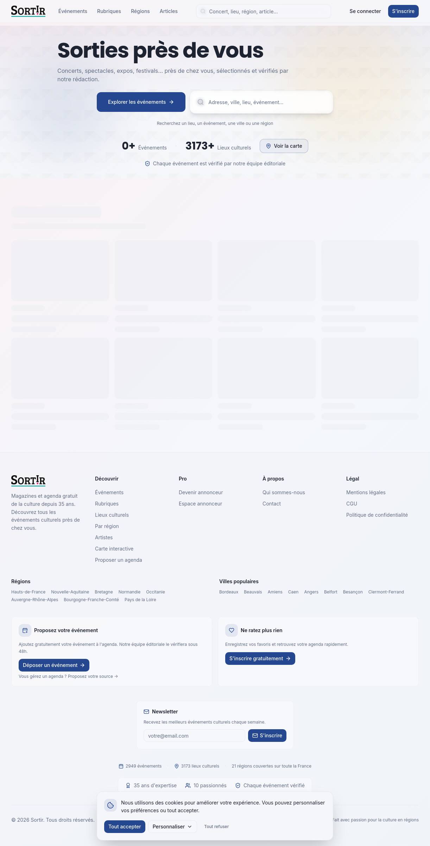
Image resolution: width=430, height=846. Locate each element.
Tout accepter (124, 826)
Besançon (353, 591)
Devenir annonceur (201, 492)
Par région (107, 526)
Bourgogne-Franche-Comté (91, 599)
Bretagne (104, 591)
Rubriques (109, 11)
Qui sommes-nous (284, 492)
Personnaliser (173, 826)
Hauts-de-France (28, 591)
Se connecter (365, 11)
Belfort (330, 591)
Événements (72, 11)
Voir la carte (284, 146)
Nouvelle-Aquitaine (70, 591)
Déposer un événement (54, 665)
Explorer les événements (141, 102)
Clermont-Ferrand (386, 591)
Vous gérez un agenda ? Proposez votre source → (68, 676)
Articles (169, 11)
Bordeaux (228, 591)
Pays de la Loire (140, 599)
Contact (272, 504)
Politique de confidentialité (377, 515)
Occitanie (155, 591)
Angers (311, 591)
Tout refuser (216, 826)
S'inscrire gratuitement (260, 658)
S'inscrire (403, 11)
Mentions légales (366, 492)
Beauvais (253, 591)
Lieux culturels (112, 515)
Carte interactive (114, 549)
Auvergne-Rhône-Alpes (34, 599)
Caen (293, 591)
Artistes (104, 537)
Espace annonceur (200, 504)
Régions (140, 11)
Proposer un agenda (118, 560)
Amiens (275, 591)
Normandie (130, 591)
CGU (351, 504)
